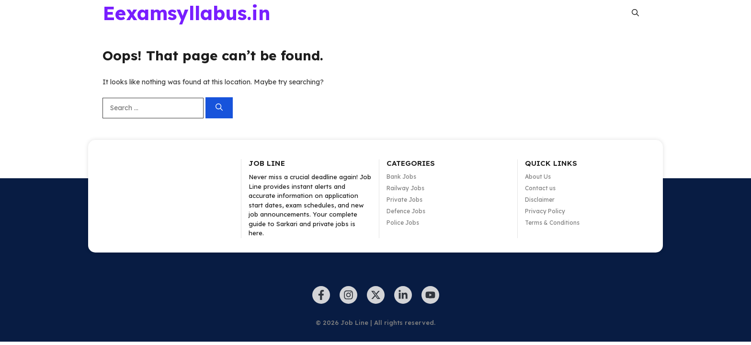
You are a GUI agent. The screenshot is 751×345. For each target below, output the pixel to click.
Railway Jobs (405, 188)
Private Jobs (404, 199)
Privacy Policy (545, 211)
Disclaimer (540, 199)
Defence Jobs (406, 211)
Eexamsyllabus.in (186, 13)
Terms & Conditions (552, 222)
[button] (635, 13)
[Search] (219, 108)
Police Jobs (403, 222)
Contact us (540, 188)
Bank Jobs (401, 176)
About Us (538, 176)
